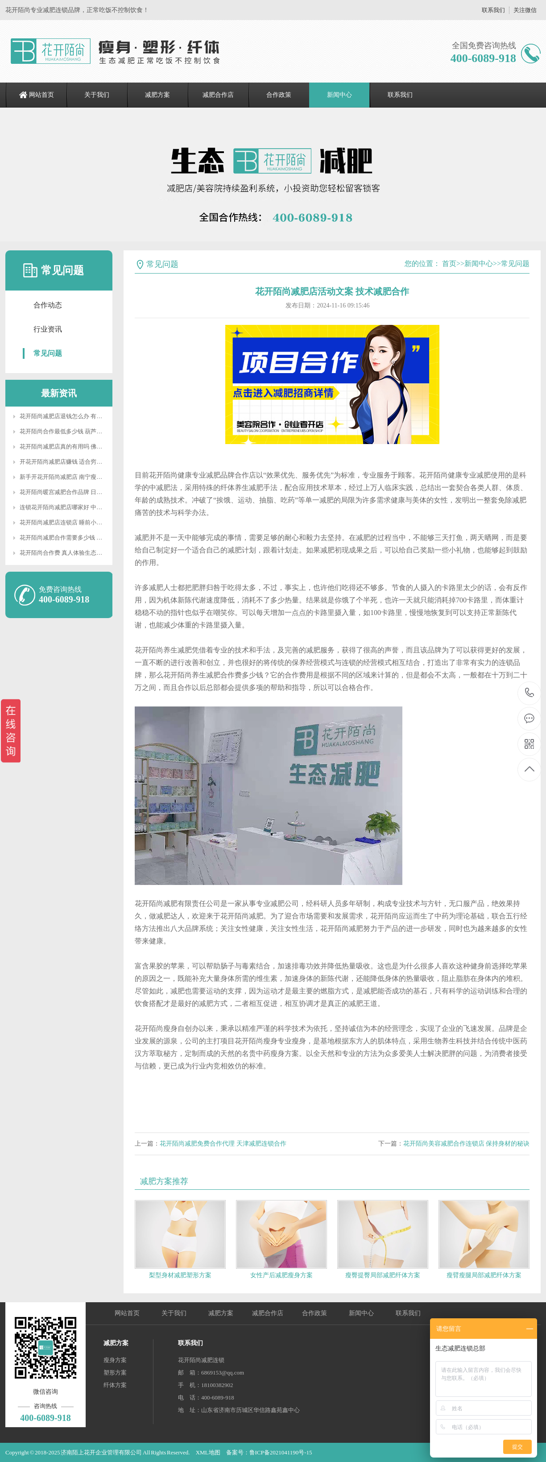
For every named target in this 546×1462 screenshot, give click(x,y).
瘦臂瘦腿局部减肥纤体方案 (484, 1275)
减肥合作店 (218, 94)
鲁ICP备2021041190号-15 (280, 1452)
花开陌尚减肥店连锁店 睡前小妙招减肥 (70, 522)
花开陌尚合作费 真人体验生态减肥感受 (70, 552)
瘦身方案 (115, 1360)
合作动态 (47, 305)
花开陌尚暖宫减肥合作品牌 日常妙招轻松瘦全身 (81, 492)
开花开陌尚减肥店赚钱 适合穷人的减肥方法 (75, 461)
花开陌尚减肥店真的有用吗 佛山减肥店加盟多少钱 (84, 446)
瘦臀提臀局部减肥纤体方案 (382, 1275)
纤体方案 (115, 1385)
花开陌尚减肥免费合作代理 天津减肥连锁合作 (223, 1143)
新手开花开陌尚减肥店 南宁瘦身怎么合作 (72, 476)
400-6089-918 (530, 693)
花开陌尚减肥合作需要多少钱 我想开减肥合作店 (81, 537)
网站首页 (41, 94)
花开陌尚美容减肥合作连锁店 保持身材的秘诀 (466, 1143)
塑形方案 (115, 1372)
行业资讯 (47, 329)
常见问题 (47, 353)
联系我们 (493, 10)
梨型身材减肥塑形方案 (180, 1275)
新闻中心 (339, 94)
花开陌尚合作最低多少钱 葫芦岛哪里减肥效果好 (81, 431)
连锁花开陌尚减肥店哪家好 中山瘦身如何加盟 (78, 507)
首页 (449, 263)
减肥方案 (157, 94)
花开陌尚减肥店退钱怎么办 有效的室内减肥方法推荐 (87, 416)
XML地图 (208, 1452)
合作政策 (278, 94)
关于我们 (96, 94)
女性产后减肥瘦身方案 (281, 1275)
